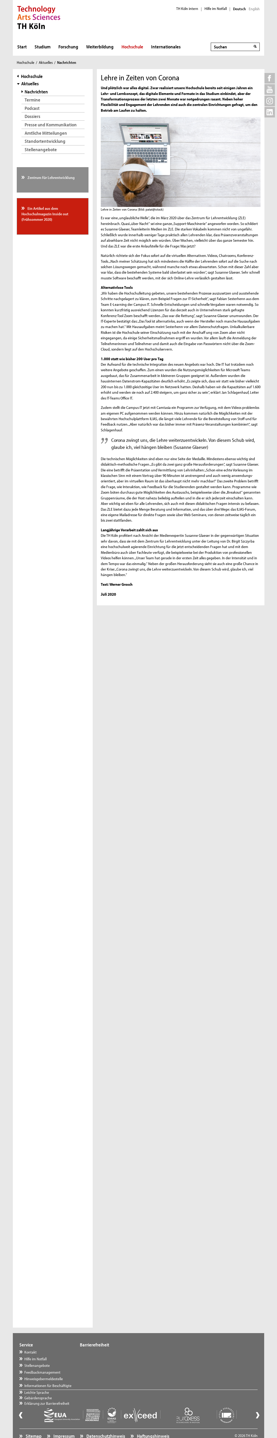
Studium (43, 47)
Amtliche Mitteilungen (46, 133)
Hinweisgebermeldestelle (43, 1378)
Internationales (166, 47)
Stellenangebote (41, 149)
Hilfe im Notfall (215, 9)
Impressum (64, 1424)
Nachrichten (36, 92)
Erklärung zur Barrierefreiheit (107, 1365)
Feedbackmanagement (42, 1372)
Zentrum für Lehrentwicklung (51, 177)
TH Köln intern (187, 9)
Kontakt (30, 1352)
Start (22, 47)
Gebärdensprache (99, 1358)
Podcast (32, 108)
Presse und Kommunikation (51, 125)
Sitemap (33, 1424)
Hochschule (132, 47)
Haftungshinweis (152, 1424)
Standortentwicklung (45, 141)
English (254, 9)
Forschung (68, 47)
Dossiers (32, 116)
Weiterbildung (100, 47)
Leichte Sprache (97, 1352)
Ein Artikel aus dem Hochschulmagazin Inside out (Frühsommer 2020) (44, 214)
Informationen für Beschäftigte (47, 1385)
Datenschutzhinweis (105, 1424)
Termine (32, 100)
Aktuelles (46, 62)
